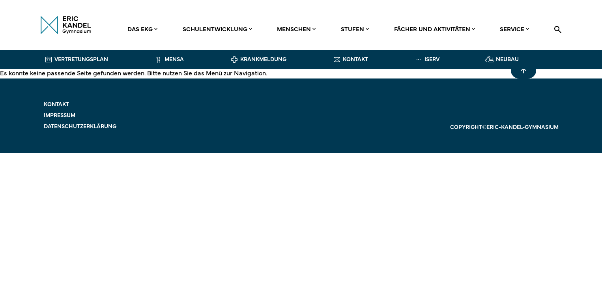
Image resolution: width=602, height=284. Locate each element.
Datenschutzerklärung (80, 126)
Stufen (352, 29)
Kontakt (56, 104)
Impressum (59, 115)
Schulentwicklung (215, 29)
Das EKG (140, 29)
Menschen (294, 29)
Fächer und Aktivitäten (432, 29)
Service (512, 29)
